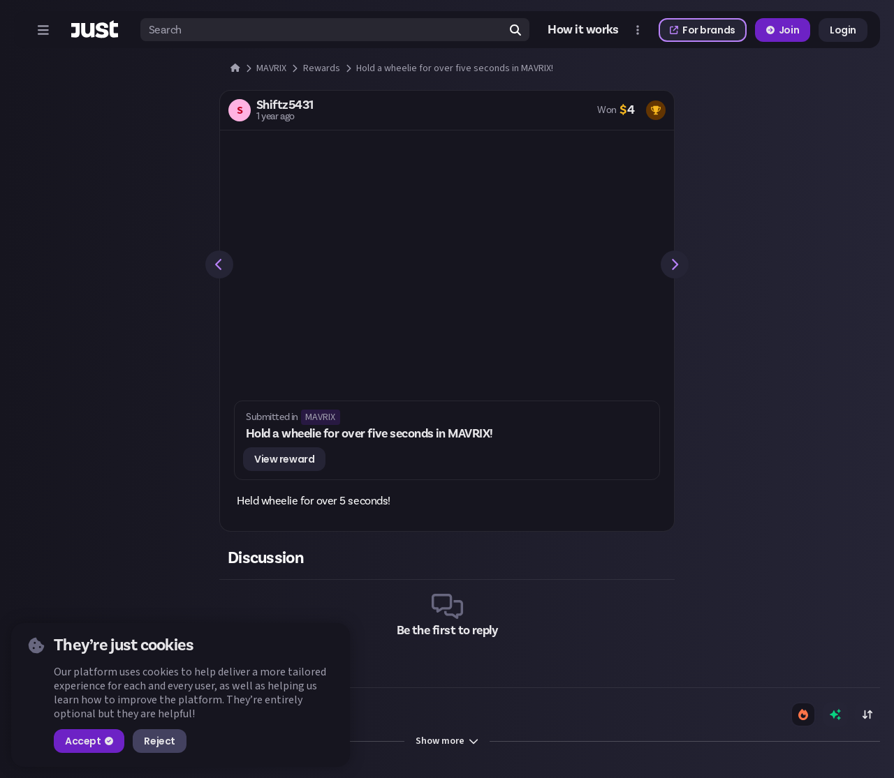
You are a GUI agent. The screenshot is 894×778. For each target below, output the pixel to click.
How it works (583, 30)
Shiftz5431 (285, 105)
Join (782, 30)
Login (843, 30)
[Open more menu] (637, 30)
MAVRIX (320, 417)
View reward (284, 459)
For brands (702, 30)
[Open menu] (43, 30)
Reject (159, 741)
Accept (89, 741)
